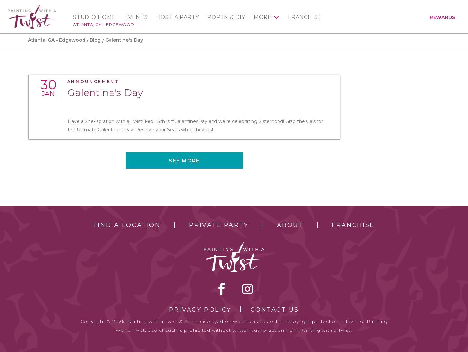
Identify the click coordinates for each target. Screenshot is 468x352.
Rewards (442, 17)
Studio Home (94, 17)
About (290, 225)
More (263, 17)
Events (136, 17)
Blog (95, 40)
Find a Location (127, 225)
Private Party (218, 225)
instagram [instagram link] (247, 289)
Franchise (304, 17)
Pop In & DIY (226, 17)
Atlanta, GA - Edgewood (103, 24)
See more (184, 161)
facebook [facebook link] (221, 289)
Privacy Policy (200, 309)
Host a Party (177, 17)
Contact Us (275, 309)
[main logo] (32, 8)
